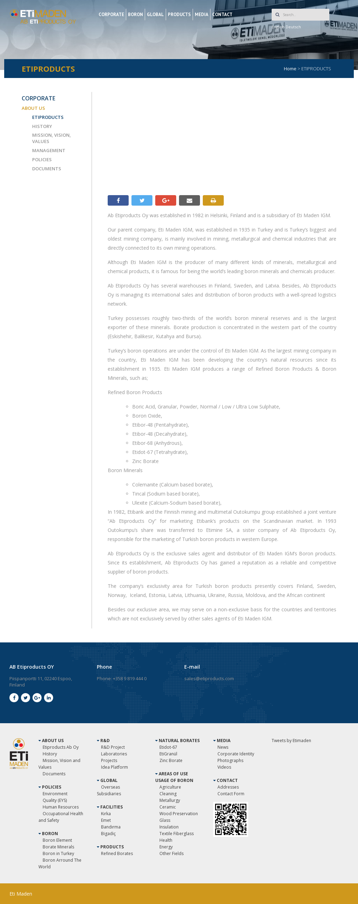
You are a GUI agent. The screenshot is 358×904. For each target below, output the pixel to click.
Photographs (230, 760)
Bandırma (111, 827)
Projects (109, 760)
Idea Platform (114, 767)
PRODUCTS (179, 14)
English (278, 26)
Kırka (106, 814)
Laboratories (114, 754)
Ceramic (167, 807)
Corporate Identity (235, 754)
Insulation (169, 827)
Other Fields (171, 853)
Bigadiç (108, 834)
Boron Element (57, 840)
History (50, 754)
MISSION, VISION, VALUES (51, 138)
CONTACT (222, 14)
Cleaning (168, 794)
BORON (135, 14)
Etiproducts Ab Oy (61, 747)
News (222, 747)
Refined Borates (117, 853)
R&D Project (113, 747)
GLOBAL (155, 14)
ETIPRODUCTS (48, 117)
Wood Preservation (178, 814)
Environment (55, 794)
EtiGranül (168, 754)
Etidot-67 (168, 747)
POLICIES (42, 159)
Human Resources (61, 807)
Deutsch (293, 26)
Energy (166, 847)
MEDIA (201, 14)
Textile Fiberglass (176, 834)
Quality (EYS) (55, 800)
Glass (164, 820)
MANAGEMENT (48, 150)
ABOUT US (33, 108)
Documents (54, 774)
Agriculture (170, 787)
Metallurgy (169, 800)
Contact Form (230, 794)
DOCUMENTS (46, 168)
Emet (106, 820)
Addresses (228, 787)
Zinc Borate (170, 760)
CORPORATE (111, 14)
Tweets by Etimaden (291, 740)
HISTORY (42, 126)
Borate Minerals (58, 847)
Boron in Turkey (58, 853)
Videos (224, 767)
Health (165, 840)
